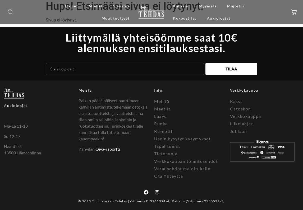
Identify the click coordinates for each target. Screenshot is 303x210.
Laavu (160, 115)
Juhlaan (238, 130)
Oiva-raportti (107, 148)
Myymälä (208, 6)
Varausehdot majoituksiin (182, 167)
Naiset (71, 6)
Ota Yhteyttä (168, 175)
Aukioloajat (219, 18)
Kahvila (180, 6)
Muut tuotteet (116, 18)
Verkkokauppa (245, 115)
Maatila (162, 108)
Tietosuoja (165, 152)
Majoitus (236, 6)
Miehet (96, 6)
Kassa (236, 101)
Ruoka (161, 123)
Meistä (85, 90)
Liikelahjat (241, 123)
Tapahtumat (167, 145)
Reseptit (163, 130)
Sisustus (121, 6)
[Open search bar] (10, 12)
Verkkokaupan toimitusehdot (186, 160)
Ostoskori (241, 108)
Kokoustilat (184, 18)
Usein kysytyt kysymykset (182, 138)
